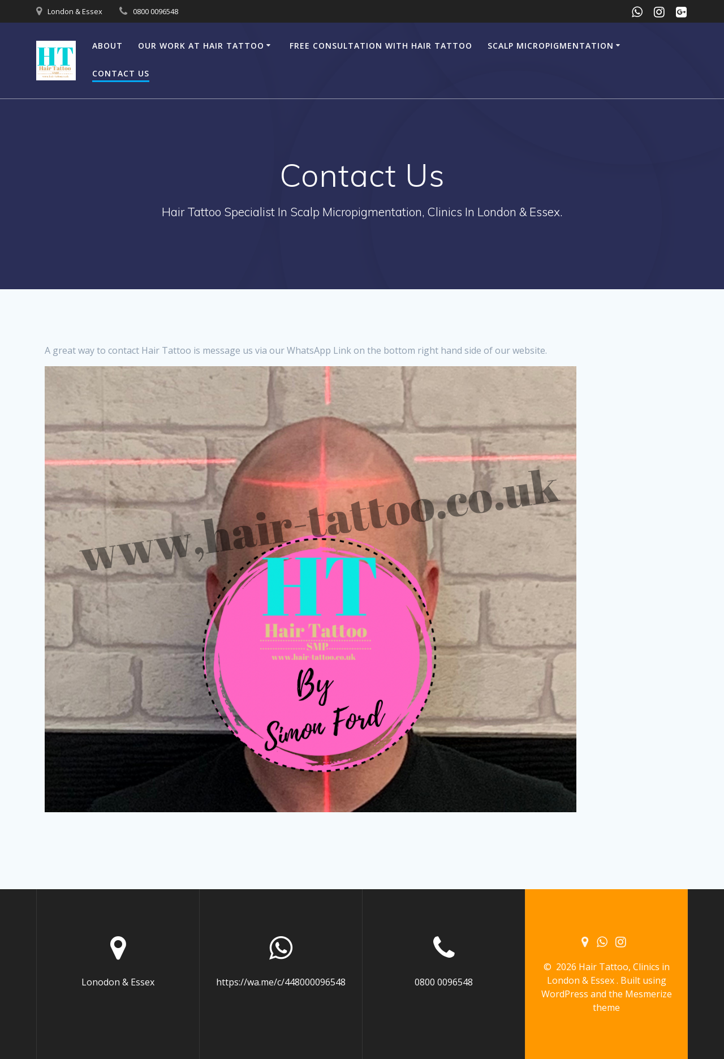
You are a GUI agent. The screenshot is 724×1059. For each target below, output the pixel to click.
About (107, 45)
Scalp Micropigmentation (551, 45)
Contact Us (120, 73)
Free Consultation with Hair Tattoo (381, 45)
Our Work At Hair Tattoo (201, 45)
